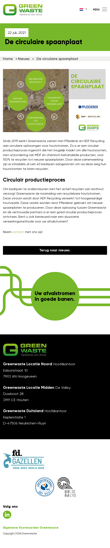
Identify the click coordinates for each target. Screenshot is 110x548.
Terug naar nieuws (55, 250)
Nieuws (23, 59)
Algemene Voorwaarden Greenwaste (30, 527)
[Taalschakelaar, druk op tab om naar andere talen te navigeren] (83, 9)
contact (18, 232)
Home (8, 59)
